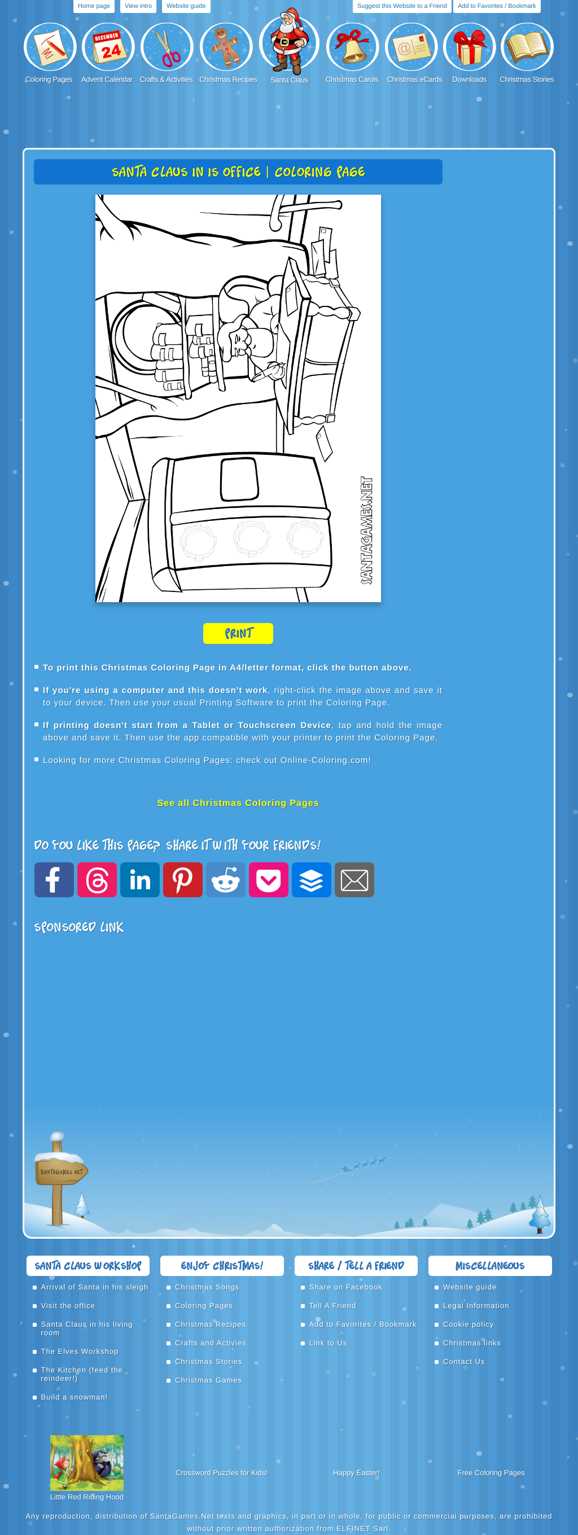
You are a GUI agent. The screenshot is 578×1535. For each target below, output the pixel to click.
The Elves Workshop (80, 1351)
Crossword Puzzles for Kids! (222, 1472)
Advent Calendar (107, 79)
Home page (94, 6)
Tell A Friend (333, 1305)
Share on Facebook (346, 1287)
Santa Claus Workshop (87, 1265)
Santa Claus (289, 80)
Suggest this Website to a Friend (402, 6)
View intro (138, 6)
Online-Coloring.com (325, 760)
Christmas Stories (527, 79)
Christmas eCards (415, 79)
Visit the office (68, 1305)
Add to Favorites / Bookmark (497, 6)
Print (238, 633)
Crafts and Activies (211, 1343)
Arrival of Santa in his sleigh (94, 1287)
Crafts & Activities (166, 79)
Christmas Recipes (228, 79)
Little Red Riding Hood (87, 1497)
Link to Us (328, 1343)
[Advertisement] (289, 116)
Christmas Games (208, 1380)
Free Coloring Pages (491, 1472)
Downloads (469, 79)
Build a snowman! (74, 1397)
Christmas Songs (207, 1287)
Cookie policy (468, 1324)
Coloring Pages (48, 79)
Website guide (186, 6)
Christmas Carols (352, 79)
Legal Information (476, 1305)
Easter (367, 1472)
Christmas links (472, 1343)
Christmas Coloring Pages (174, 760)
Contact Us (464, 1361)
